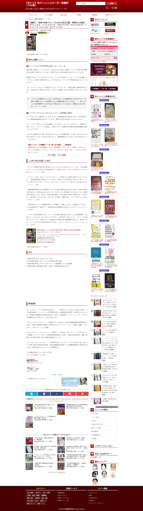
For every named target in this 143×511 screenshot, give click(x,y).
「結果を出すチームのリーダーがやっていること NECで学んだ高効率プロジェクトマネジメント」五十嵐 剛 (97, 265)
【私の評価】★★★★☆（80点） (43, 408)
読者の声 (104, 61)
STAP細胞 (93, 438)
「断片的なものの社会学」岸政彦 (75, 438)
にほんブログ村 (32, 371)
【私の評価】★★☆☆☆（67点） (43, 458)
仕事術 (29, 495)
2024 (106, 27)
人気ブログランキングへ (35, 363)
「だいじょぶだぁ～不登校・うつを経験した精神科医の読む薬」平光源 (97, 240)
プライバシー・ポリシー (96, 503)
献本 (90, 495)
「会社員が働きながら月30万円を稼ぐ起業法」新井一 (111, 192)
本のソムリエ (34, 32)
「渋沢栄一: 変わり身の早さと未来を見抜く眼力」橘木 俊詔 (45, 447)
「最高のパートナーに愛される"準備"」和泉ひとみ (97, 216)
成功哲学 (37, 498)
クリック (29, 355)
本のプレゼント (62, 495)
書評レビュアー (101, 462)
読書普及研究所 (69, 509)
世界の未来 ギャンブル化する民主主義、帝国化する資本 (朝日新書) (59, 230)
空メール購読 (51, 155)
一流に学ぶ (38, 492)
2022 (111, 27)
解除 (97, 57)
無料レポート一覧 (109, 34)
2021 (114, 27)
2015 (107, 91)
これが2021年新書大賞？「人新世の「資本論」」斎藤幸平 (76, 464)
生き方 (36, 501)
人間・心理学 (46, 492)
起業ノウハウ (41, 503)
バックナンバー (96, 61)
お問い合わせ (93, 498)
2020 (101, 91)
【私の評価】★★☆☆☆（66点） (43, 441)
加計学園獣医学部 (95, 435)
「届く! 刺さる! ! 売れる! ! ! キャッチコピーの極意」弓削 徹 (97, 290)
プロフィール (93, 493)
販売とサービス (31, 503)
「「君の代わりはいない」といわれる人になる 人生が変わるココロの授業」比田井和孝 (111, 265)
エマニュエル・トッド (41, 399)
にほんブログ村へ (95, 33)
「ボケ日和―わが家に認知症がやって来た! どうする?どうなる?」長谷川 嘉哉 (111, 145)
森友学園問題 (94, 431)
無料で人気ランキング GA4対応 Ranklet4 (106, 407)
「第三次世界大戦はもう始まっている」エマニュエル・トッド (44, 405)
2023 (108, 27)
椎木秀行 (104, 477)
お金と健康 (30, 492)
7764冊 (31, 5)
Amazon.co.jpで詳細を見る (45, 242)
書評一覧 (31, 19)
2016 (104, 91)
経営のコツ (43, 501)
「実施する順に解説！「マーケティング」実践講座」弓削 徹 (97, 168)
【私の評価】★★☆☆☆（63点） (75, 440)
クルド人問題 (94, 413)
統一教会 (93, 420)
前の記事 (54, 374)
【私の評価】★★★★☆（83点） (43, 419)
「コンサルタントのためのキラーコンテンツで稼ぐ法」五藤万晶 (97, 145)
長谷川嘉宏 (113, 470)
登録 (93, 57)
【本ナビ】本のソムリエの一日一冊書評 (48, 3)
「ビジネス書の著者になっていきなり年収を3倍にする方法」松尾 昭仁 (111, 290)
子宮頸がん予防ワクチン (97, 424)
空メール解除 (61, 155)
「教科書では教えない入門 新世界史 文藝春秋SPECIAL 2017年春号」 (77, 405)
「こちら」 (77, 150)
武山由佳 (104, 470)
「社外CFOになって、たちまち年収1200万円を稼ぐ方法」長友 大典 (111, 216)
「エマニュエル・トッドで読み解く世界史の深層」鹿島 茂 (45, 417)
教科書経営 (61, 493)
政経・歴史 (45, 498)
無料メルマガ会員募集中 (105, 39)
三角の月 (113, 477)
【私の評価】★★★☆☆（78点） (75, 408)
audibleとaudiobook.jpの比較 (69, 386)
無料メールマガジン (64, 498)
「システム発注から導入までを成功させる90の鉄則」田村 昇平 (111, 240)
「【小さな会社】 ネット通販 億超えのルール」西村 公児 (97, 120)
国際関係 (44, 495)
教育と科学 (30, 498)
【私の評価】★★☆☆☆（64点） (75, 466)
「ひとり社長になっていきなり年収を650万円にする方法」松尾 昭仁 (97, 192)
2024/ (92, 91)
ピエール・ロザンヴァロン (73, 399)
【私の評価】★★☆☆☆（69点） (75, 451)
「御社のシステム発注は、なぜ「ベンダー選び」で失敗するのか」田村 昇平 (111, 120)
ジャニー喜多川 (95, 417)
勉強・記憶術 (35, 495)
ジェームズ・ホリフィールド (57, 399)
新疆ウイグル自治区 (96, 428)
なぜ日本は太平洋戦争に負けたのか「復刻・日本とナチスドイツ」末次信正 (76, 448)
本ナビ (26, 19)
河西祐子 (95, 470)
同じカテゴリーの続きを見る (57, 472)
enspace (95, 477)
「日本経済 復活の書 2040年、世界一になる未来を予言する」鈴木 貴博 (76, 455)
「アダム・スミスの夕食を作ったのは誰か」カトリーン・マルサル (45, 455)
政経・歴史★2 (61, 434)
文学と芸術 (30, 501)
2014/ (111, 91)
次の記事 (60, 374)
